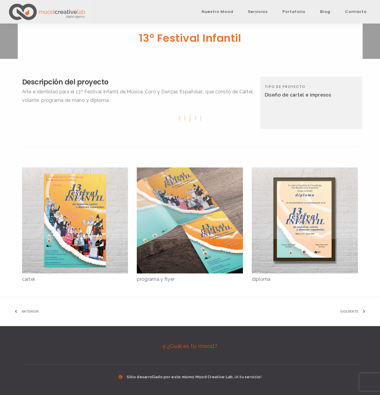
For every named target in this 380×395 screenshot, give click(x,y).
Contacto (356, 11)
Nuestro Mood (217, 11)
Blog (325, 11)
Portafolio (293, 11)
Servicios (258, 11)
